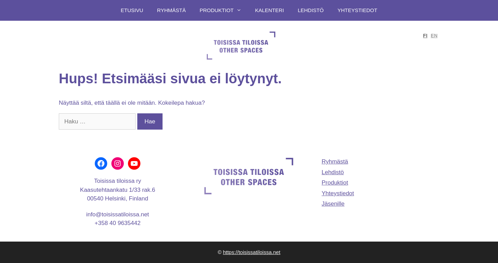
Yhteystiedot (357, 10)
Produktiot (224, 10)
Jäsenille (333, 203)
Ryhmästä (171, 10)
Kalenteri (269, 10)
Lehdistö (311, 10)
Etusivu (132, 10)
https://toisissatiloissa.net (251, 252)
